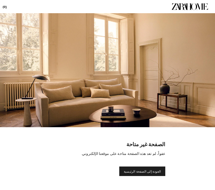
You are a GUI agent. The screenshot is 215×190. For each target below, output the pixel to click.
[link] (190, 6)
